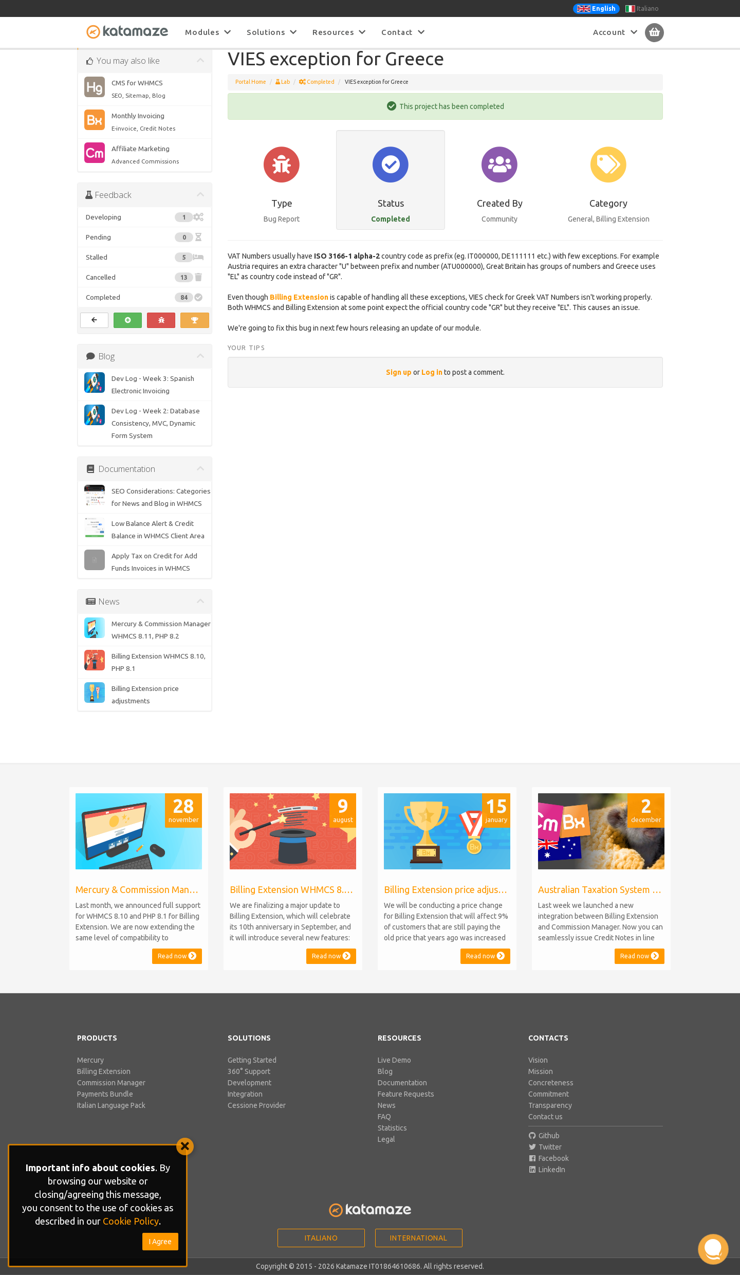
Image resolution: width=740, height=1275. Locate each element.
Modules (208, 32)
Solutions (272, 32)
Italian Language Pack (111, 1117)
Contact (403, 32)
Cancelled (144, 289)
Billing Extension (299, 309)
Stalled (144, 269)
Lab (282, 93)
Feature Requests (406, 1106)
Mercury (90, 1072)
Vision (538, 1072)
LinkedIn (547, 1181)
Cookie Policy (131, 1221)
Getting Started (252, 1072)
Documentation (402, 1094)
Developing (144, 229)
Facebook (548, 1170)
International (418, 1250)
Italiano (642, 8)
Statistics (392, 1140)
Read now (177, 967)
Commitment (548, 1106)
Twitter (545, 1159)
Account (615, 32)
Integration (245, 1106)
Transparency (550, 1117)
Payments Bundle (105, 1106)
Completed (144, 309)
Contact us (545, 1128)
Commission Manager (111, 1094)
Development (249, 1094)
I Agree (160, 1241)
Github (544, 1147)
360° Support (249, 1083)
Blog (385, 1083)
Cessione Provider (257, 1117)
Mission (540, 1083)
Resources (339, 32)
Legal (386, 1151)
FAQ (384, 1128)
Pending (144, 249)
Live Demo (394, 1072)
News (387, 1117)
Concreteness (551, 1094)
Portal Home (250, 93)
